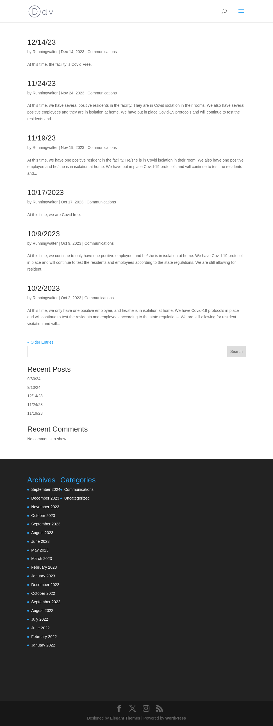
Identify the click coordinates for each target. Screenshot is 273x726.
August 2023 (42, 532)
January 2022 (43, 645)
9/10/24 (33, 387)
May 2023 (39, 550)
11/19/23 (41, 138)
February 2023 (44, 567)
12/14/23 (41, 42)
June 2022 (40, 628)
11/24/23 (41, 83)
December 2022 (45, 584)
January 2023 (43, 576)
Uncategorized (77, 498)
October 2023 (43, 515)
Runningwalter (45, 51)
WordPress (175, 718)
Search (236, 351)
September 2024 (45, 489)
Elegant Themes (125, 718)
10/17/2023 (45, 192)
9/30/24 (33, 378)
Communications (102, 51)
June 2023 (40, 541)
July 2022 (39, 619)
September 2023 (45, 524)
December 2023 (45, 498)
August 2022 (42, 610)
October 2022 (43, 593)
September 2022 (45, 602)
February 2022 (44, 636)
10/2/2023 (43, 288)
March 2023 (41, 558)
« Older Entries (40, 342)
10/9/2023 (43, 234)
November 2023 (45, 507)
